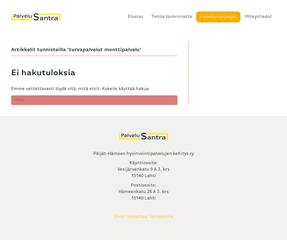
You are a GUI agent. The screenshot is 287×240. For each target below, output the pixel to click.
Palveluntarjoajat (218, 17)
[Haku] (94, 100)
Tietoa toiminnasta (171, 17)
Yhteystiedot (258, 17)
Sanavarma (161, 217)
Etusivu (135, 17)
